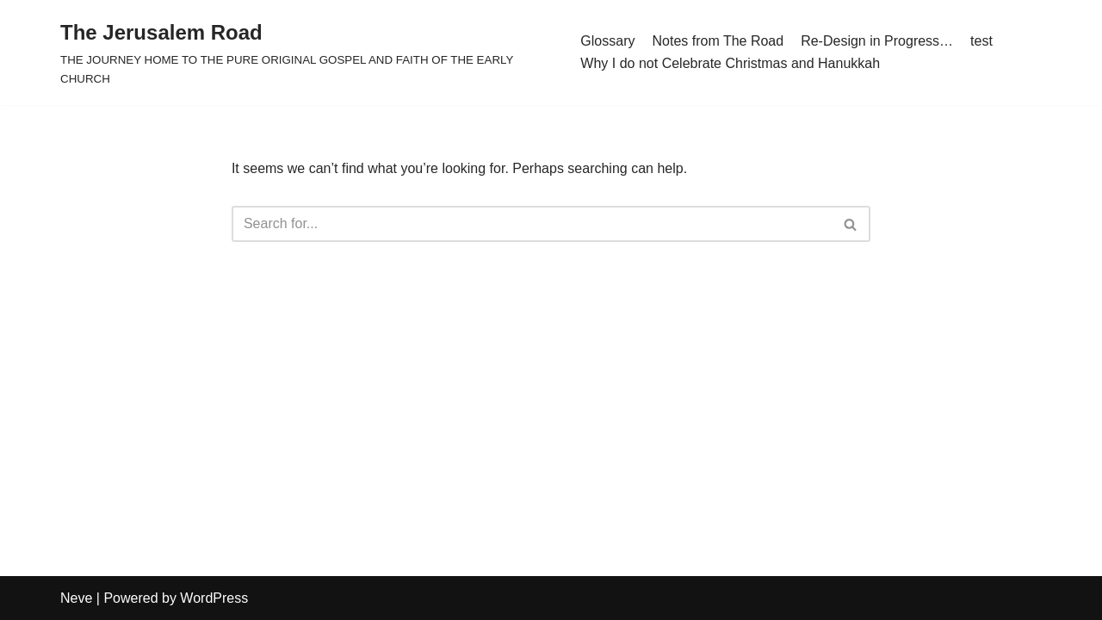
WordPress (214, 598)
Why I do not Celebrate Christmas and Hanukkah (730, 63)
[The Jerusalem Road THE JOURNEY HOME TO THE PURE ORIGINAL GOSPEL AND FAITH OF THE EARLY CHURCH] (307, 53)
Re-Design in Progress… (877, 41)
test (981, 41)
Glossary (607, 41)
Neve (76, 598)
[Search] (532, 224)
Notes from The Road (717, 41)
